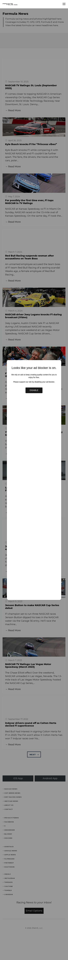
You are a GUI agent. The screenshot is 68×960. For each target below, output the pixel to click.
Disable (34, 390)
